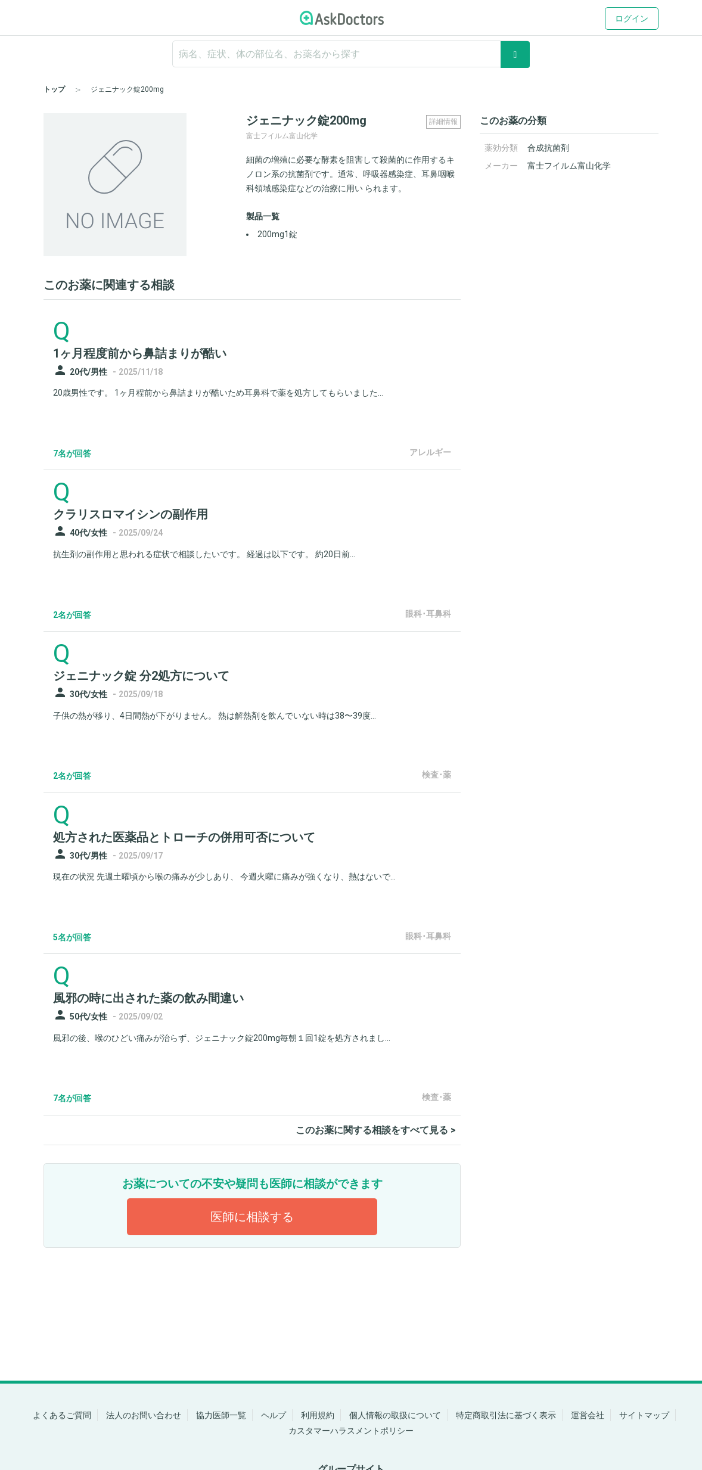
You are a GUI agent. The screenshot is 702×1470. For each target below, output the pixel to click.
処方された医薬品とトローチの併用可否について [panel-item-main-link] (184, 837)
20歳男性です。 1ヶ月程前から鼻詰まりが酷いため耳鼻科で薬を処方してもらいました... (218, 392)
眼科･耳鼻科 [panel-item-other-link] (428, 614)
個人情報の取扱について (395, 1415)
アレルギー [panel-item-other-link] (430, 452)
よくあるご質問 (62, 1415)
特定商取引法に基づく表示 (506, 1415)
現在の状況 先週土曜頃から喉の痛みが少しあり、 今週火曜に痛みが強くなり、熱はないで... (224, 876)
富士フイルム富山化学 (569, 165)
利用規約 (317, 1415)
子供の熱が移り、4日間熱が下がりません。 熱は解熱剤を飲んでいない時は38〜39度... (214, 715)
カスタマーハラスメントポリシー (351, 1430)
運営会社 (587, 1415)
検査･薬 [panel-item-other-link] (436, 774)
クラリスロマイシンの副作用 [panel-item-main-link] (130, 514)
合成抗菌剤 (548, 148)
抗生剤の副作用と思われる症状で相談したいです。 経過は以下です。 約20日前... (204, 554)
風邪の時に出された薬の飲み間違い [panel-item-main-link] (148, 998)
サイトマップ (644, 1415)
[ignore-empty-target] (351, 54)
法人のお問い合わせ (143, 1415)
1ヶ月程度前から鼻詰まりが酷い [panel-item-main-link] (139, 353)
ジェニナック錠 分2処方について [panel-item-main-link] (141, 676)
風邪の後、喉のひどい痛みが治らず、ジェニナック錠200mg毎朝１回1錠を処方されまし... (221, 1038)
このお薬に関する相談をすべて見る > (376, 1130)
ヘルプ (273, 1415)
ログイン (631, 18)
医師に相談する (252, 1217)
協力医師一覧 (221, 1415)
